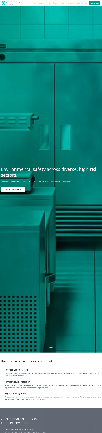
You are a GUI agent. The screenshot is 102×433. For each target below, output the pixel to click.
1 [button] (47, 347)
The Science (53, 3)
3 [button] (54, 347)
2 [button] (51, 347)
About (78, 3)
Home (35, 3)
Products (62, 3)
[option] (51, 179)
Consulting (71, 3)
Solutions (43, 3)
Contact (84, 3)
